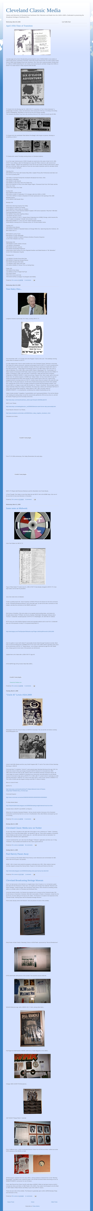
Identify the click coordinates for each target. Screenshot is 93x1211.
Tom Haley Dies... (14, 289)
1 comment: (28, 874)
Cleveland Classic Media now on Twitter (24, 828)
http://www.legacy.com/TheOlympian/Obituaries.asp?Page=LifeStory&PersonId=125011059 (30, 631)
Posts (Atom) (36, 1206)
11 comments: (29, 1196)
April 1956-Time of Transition (19, 26)
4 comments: (28, 686)
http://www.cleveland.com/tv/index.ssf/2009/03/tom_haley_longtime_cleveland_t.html (28, 413)
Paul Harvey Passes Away (17, 854)
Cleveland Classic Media (33, 10)
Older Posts (54, 1202)
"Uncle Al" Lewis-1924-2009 (19, 695)
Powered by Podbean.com (16, 682)
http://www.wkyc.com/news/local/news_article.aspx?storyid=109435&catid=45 (26, 400)
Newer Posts (10, 1202)
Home (32, 1202)
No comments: (29, 845)
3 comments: (28, 280)
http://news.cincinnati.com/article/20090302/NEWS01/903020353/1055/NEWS (26, 797)
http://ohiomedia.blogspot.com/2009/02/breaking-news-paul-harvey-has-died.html (27, 871)
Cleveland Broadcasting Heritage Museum (24, 880)
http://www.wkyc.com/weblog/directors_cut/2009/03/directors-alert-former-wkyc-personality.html (31, 406)
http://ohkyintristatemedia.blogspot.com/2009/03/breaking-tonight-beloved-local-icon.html (29, 805)
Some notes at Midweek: (17, 508)
